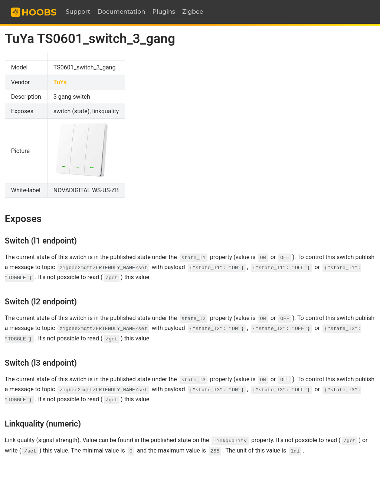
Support (78, 11)
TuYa (60, 82)
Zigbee (192, 11)
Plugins (164, 11)
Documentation (121, 11)
